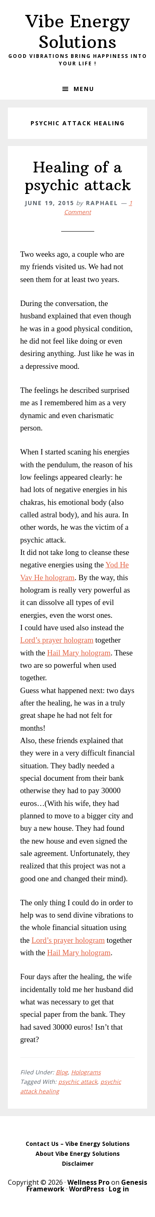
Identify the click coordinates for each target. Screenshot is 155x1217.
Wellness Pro (88, 1182)
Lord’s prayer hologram (56, 640)
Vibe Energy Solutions (77, 31)
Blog (62, 1072)
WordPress (86, 1188)
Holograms (86, 1072)
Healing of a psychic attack (78, 176)
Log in (119, 1188)
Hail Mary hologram (78, 652)
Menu (84, 89)
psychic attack (77, 1081)
